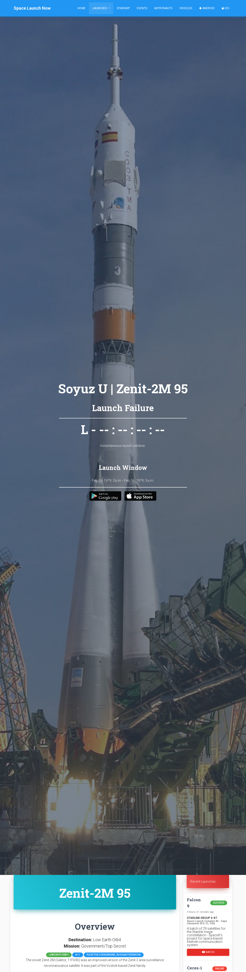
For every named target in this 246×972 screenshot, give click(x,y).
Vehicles (185, 8)
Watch (208, 951)
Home (81, 8)
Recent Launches (203, 881)
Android (207, 8)
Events (142, 8)
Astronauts (163, 8)
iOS (225, 8)
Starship (123, 8)
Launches (100, 8)
